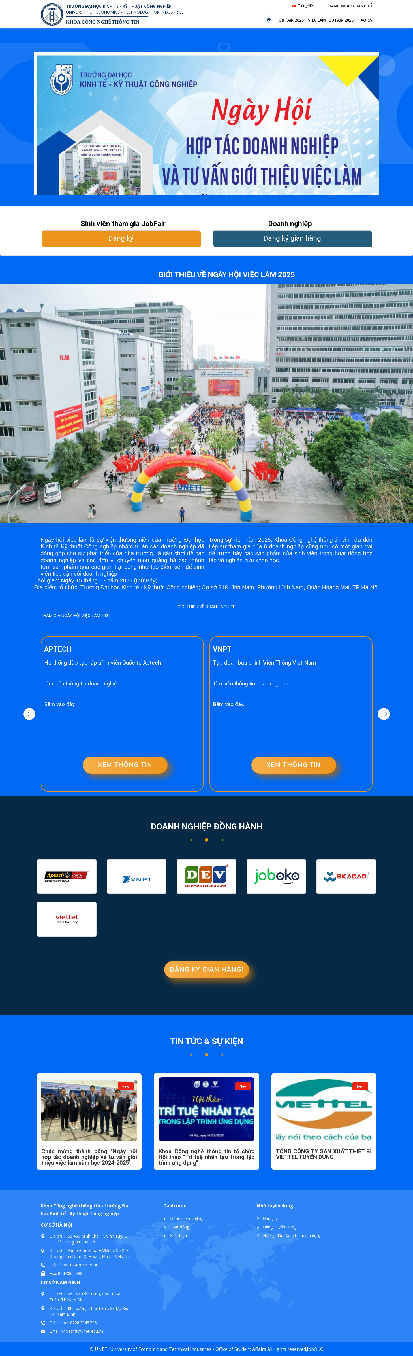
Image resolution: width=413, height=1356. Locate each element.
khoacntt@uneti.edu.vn (82, 1331)
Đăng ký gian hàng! (206, 969)
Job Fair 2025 (290, 20)
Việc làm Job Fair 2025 (331, 20)
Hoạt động (179, 1227)
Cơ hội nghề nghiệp (187, 1218)
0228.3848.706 (83, 1322)
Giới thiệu (178, 1235)
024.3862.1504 (83, 1265)
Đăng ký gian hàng (292, 238)
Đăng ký (121, 238)
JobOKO (315, 1349)
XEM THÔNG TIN (125, 765)
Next (384, 714)
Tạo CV (365, 20)
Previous (29, 714)
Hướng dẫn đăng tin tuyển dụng (292, 1235)
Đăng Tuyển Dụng (279, 1227)
